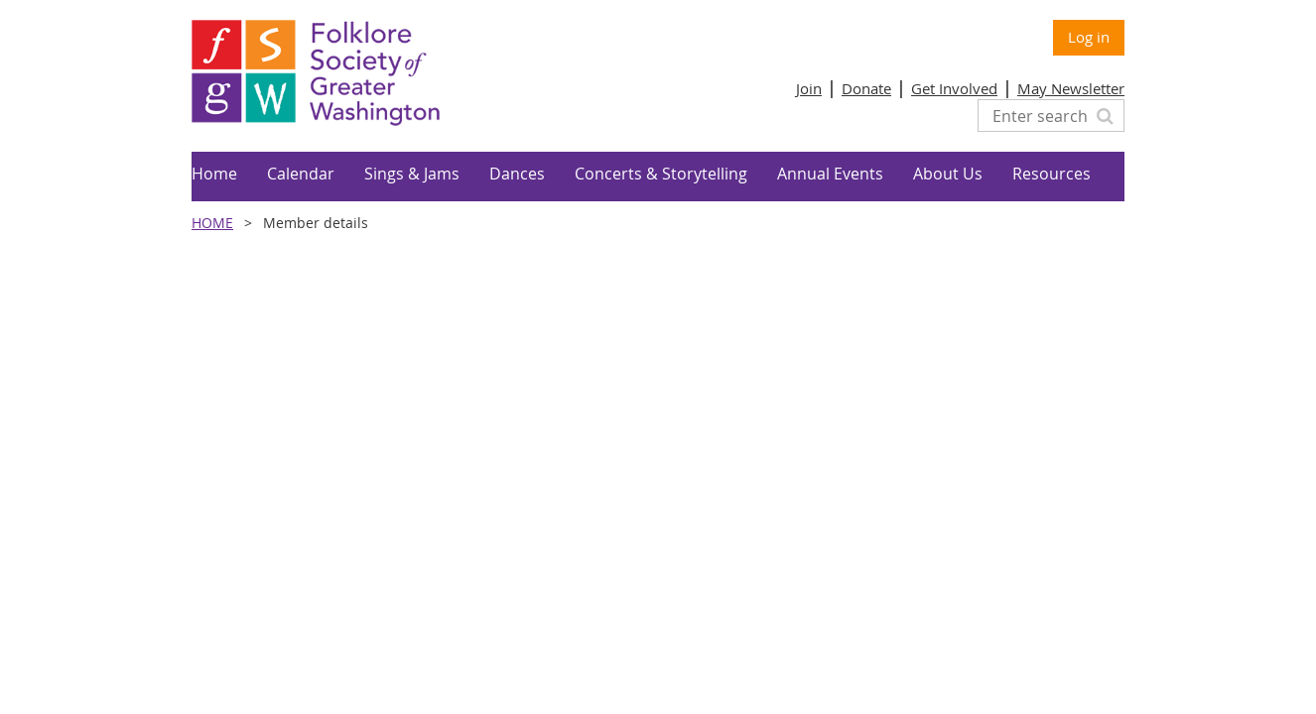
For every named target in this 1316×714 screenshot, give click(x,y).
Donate (866, 88)
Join (809, 88)
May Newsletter (1070, 88)
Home (212, 222)
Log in (1089, 37)
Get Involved (954, 88)
